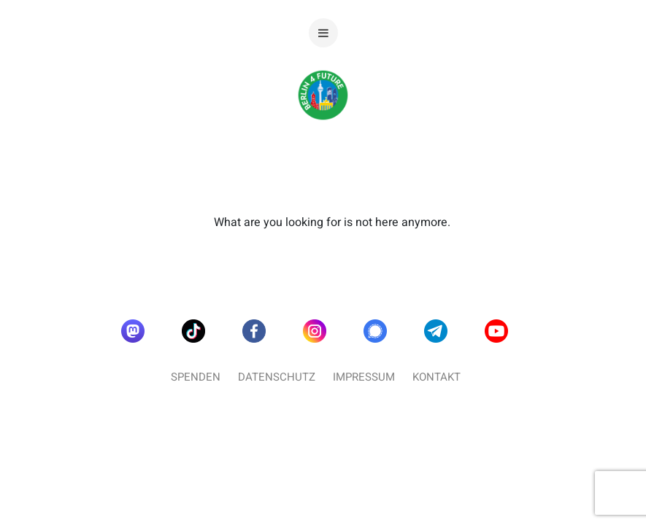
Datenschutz (276, 377)
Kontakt (436, 377)
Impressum (364, 377)
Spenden (195, 377)
